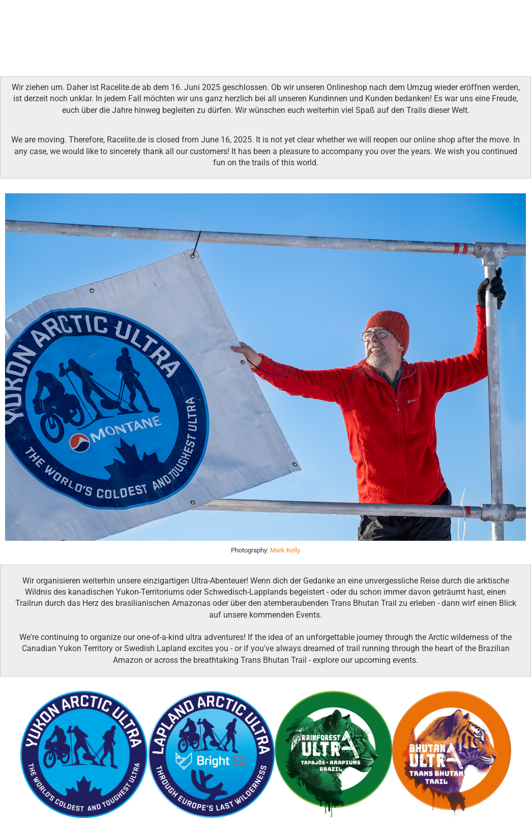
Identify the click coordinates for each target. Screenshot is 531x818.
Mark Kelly (285, 550)
